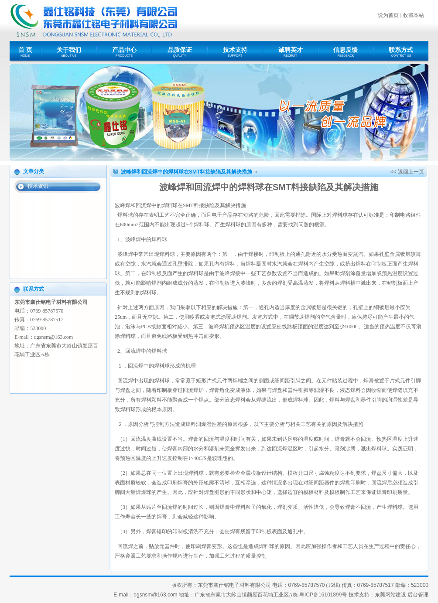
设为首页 (388, 15)
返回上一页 (411, 172)
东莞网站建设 (390, 595)
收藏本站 (413, 15)
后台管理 (417, 595)
